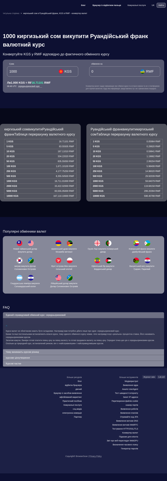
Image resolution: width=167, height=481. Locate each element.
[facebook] (10, 383)
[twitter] (16, 383)
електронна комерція (72, 413)
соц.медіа (77, 409)
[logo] (15, 5)
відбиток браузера (73, 385)
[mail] (4, 382)
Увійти (161, 5)
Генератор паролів (129, 448)
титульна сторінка (11, 13)
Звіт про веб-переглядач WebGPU (122, 441)
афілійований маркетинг (71, 397)
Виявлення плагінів (129, 413)
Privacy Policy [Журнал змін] (95, 456)
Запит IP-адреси (130, 397)
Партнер (78, 417)
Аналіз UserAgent (130, 389)
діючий (79, 389)
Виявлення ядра (130, 385)
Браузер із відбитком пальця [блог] (105, 5)
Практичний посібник (72, 401)
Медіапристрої (131, 381)
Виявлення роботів (129, 409)
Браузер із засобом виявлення (68, 393)
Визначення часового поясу (125, 444)
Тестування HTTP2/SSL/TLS (125, 429)
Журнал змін (149, 377)
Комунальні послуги (135, 5)
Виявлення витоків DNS (127, 421)
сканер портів (132, 405)
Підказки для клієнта (128, 437)
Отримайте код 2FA (129, 417)
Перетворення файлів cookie (125, 401)
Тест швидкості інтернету (126, 393)
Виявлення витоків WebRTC (125, 425)
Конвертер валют (130, 433)
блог (81, 5)
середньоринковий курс (30, 86)
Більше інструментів (128, 377)
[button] (83, 315)
